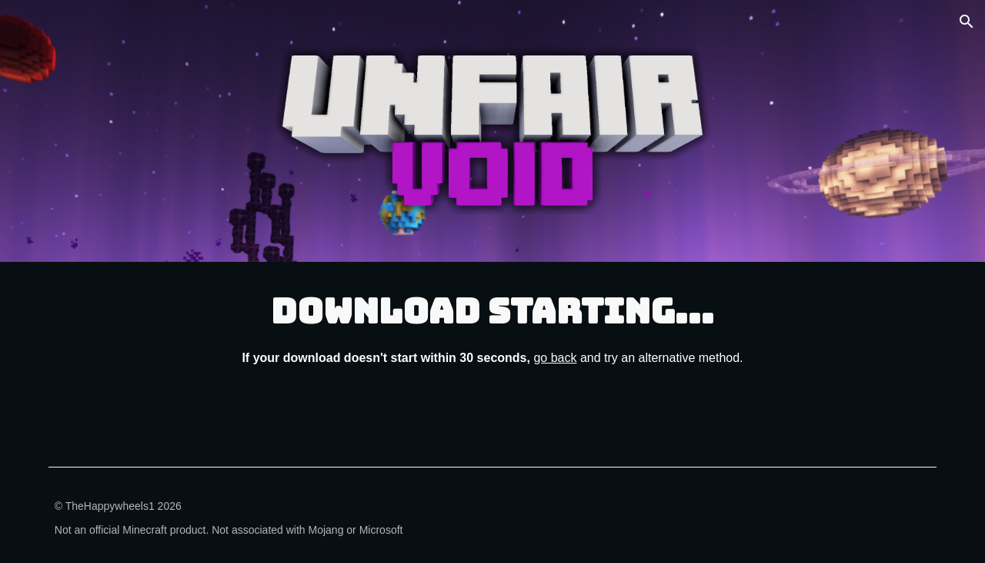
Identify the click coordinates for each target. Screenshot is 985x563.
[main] (492, 327)
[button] (966, 21)
